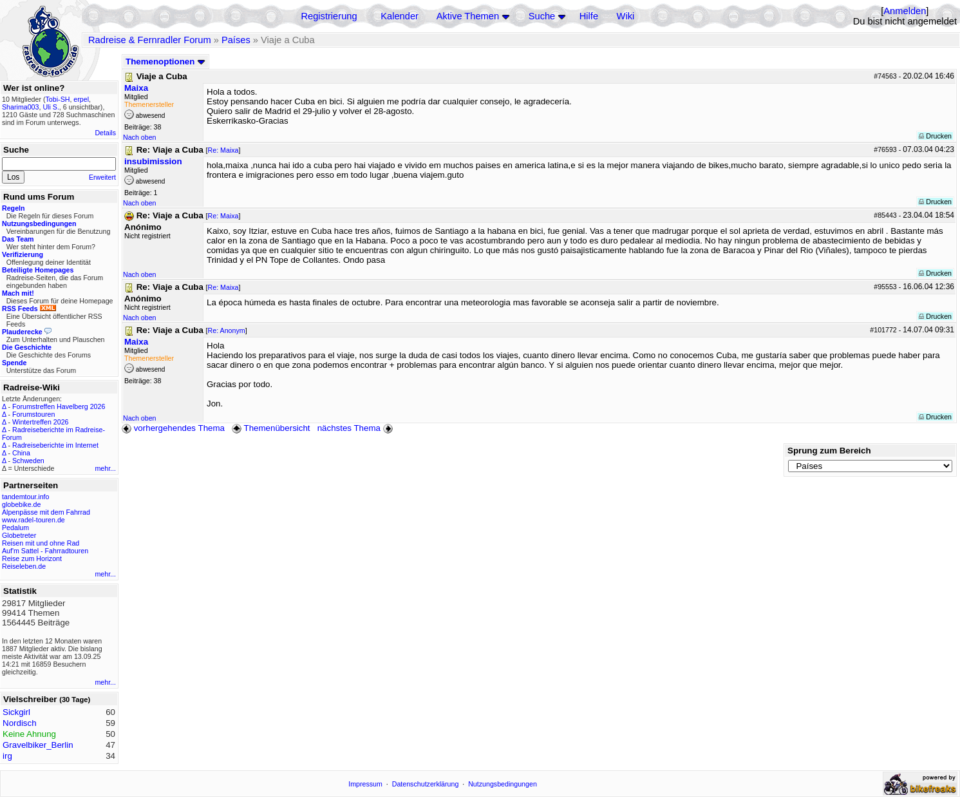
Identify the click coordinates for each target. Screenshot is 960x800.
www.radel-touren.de (33, 520)
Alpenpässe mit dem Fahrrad (46, 512)
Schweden (28, 460)
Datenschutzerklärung (425, 784)
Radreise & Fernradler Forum (149, 40)
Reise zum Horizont (32, 558)
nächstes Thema (356, 428)
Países (235, 40)
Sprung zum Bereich (829, 450)
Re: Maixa (223, 150)
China (21, 453)
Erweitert (102, 177)
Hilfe (588, 16)
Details (105, 133)
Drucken (935, 136)
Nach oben (139, 137)
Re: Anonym (226, 330)
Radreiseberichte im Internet (55, 445)
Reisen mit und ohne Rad (40, 543)
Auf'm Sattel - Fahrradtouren (45, 551)
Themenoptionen (165, 61)
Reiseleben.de (24, 566)
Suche (542, 16)
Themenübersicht (271, 428)
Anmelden (904, 11)
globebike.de (21, 504)
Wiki (626, 16)
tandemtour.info (25, 496)
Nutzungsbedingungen (502, 784)
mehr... (105, 468)
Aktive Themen (468, 16)
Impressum (365, 784)
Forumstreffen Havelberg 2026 (58, 406)
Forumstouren (33, 414)
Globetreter (19, 535)
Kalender (400, 16)
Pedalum (15, 527)
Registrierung (329, 16)
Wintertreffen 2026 (40, 422)
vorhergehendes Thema (173, 428)
